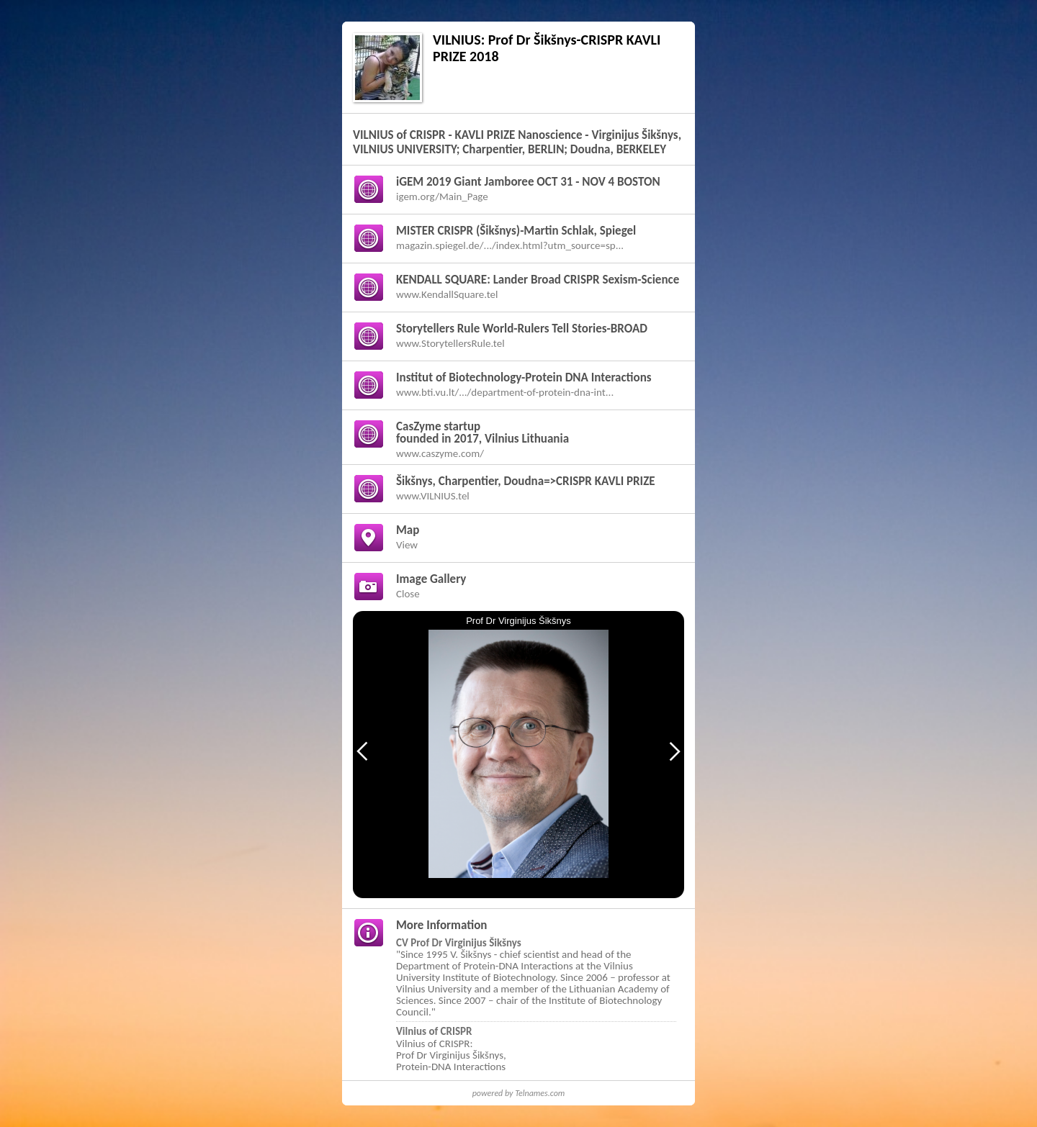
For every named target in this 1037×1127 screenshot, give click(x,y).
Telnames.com (540, 1093)
